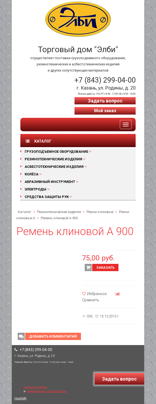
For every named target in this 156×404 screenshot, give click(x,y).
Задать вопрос (105, 101)
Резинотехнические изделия (53, 159)
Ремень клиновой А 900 (59, 218)
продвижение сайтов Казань (46, 391)
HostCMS (20, 398)
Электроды (35, 189)
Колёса (31, 174)
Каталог (24, 212)
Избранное (94, 294)
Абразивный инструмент (50, 182)
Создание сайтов (35, 387)
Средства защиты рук (47, 197)
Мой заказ (105, 110)
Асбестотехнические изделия (54, 167)
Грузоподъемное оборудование (56, 152)
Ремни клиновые (100, 212)
